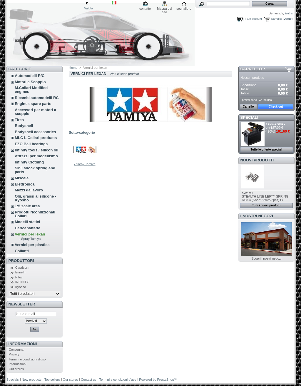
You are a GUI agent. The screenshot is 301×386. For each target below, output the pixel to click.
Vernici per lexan (30, 234)
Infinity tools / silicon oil (36, 150)
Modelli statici (27, 222)
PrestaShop (165, 379)
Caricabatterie (27, 228)
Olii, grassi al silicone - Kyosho (35, 198)
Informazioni (23, 344)
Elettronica (24, 184)
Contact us (88, 379)
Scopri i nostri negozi (266, 258)
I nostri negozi (256, 216)
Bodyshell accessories (35, 132)
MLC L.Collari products (36, 138)
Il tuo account (253, 18)
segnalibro (183, 8)
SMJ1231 (247, 193)
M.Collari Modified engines (31, 90)
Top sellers (52, 379)
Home (73, 67)
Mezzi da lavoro (29, 190)
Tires (19, 120)
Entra (288, 13)
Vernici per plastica (32, 245)
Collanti (22, 251)
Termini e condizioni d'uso (27, 359)
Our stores (16, 369)
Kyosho (20, 287)
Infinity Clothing (29, 162)
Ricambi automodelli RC (37, 98)
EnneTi (20, 272)
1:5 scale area (27, 206)
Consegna (16, 349)
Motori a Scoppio (30, 82)
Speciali (249, 117)
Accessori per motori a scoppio (35, 112)
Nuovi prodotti (257, 160)
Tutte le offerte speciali (266, 149)
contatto (145, 8)
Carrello (251, 69)
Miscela (22, 178)
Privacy (14, 354)
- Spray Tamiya (30, 238)
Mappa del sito (164, 9)
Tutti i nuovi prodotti (266, 205)
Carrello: (276, 18)
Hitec (19, 277)
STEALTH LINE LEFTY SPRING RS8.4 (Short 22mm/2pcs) (265, 198)
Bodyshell (24, 125)
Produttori (21, 260)
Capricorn (22, 267)
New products (31, 379)
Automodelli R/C (29, 75)
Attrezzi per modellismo (36, 156)
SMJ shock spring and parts (35, 170)
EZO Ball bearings (31, 144)
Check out (276, 106)
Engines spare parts (33, 103)
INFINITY (22, 282)
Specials (12, 379)
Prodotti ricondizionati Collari (35, 214)
